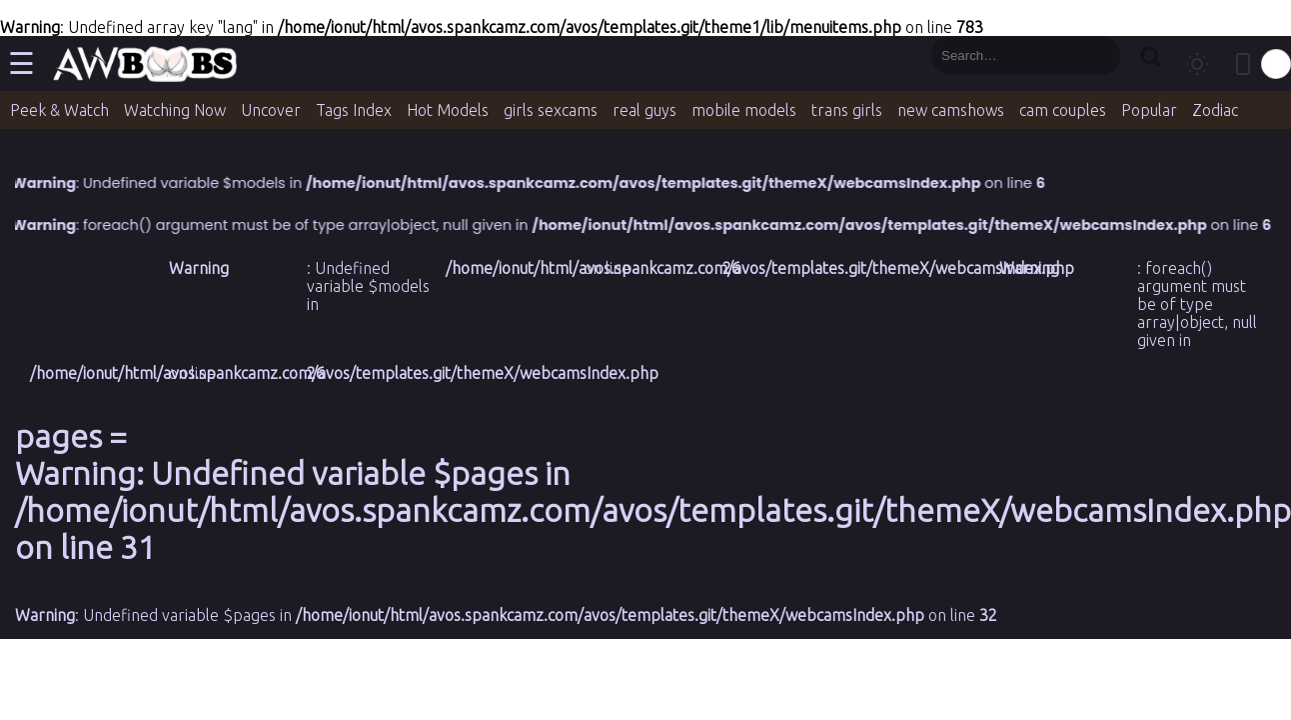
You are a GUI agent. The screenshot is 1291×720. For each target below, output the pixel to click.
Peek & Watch (59, 110)
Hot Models (448, 110)
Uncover (271, 110)
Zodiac (1215, 110)
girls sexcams (551, 110)
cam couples (1062, 110)
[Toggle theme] (1197, 64)
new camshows (950, 110)
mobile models (743, 110)
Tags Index (354, 110)
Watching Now (175, 110)
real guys (644, 110)
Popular (1149, 110)
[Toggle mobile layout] (1243, 64)
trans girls (846, 110)
